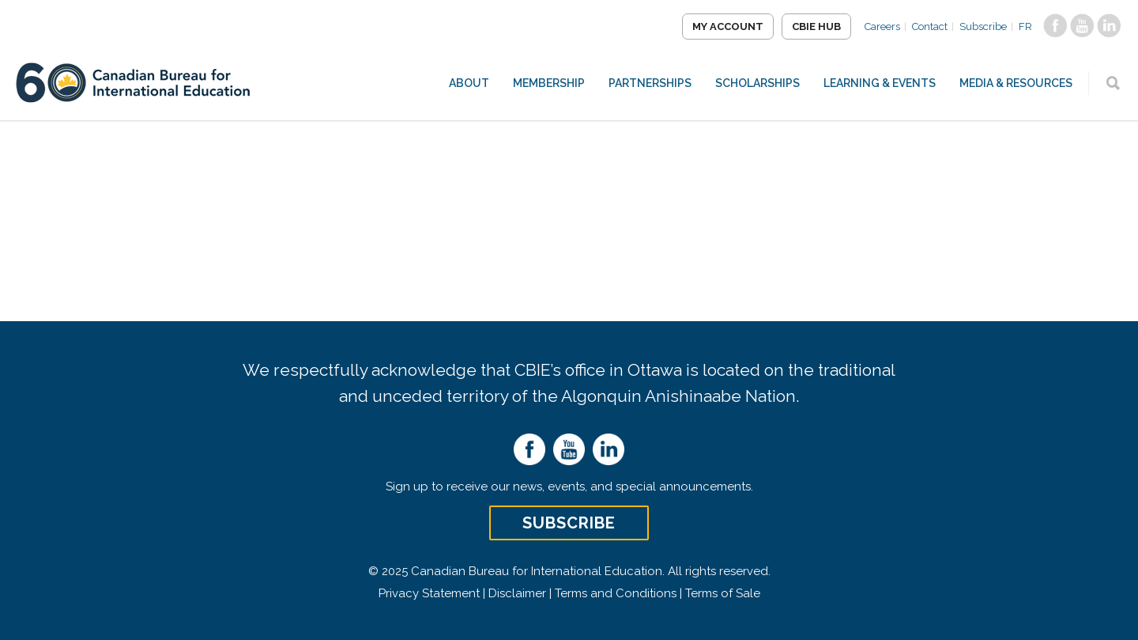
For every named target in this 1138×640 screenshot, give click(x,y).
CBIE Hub (816, 26)
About (469, 83)
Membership (549, 83)
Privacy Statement (429, 593)
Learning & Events (879, 83)
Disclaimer (517, 593)
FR (1025, 26)
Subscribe (983, 26)
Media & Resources (1015, 83)
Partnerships (650, 83)
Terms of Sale (722, 593)
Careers (882, 26)
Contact (930, 26)
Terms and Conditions (615, 593)
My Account (727, 26)
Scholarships (757, 83)
